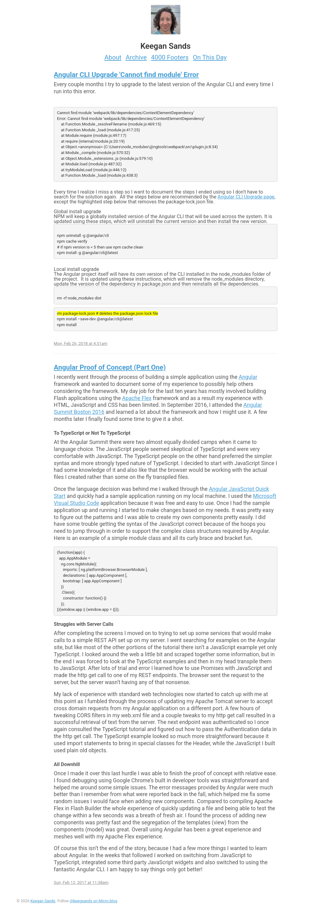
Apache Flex (137, 398)
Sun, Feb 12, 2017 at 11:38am (81, 882)
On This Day (210, 57)
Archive (136, 57)
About (112, 57)
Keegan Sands (42, 901)
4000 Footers (170, 57)
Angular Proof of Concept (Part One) (110, 367)
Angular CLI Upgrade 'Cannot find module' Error (126, 75)
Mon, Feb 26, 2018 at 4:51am (80, 343)
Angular (248, 377)
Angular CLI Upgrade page (245, 197)
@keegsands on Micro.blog (93, 901)
